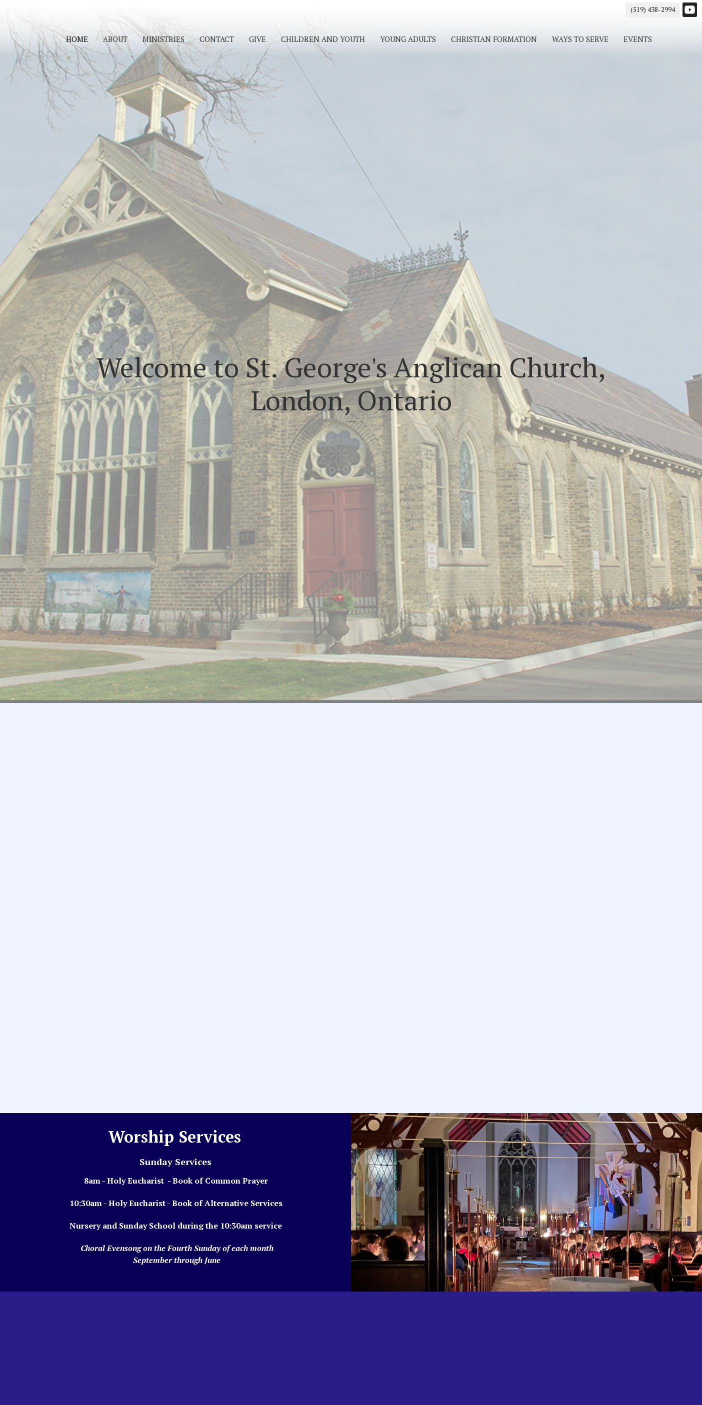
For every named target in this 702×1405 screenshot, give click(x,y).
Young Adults (408, 39)
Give (257, 39)
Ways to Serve (580, 39)
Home (77, 39)
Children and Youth (323, 39)
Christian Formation (494, 39)
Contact (217, 39)
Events (638, 39)
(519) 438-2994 (652, 9)
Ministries (163, 39)
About (115, 39)
